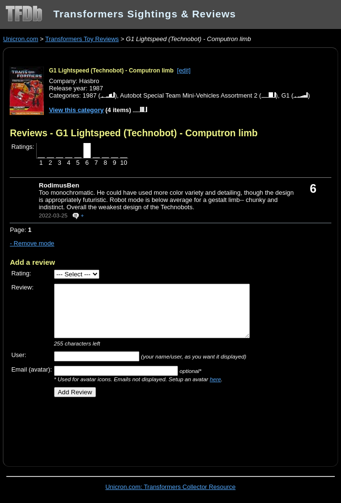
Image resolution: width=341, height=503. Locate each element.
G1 (285, 95)
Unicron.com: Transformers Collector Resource (171, 486)
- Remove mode (32, 243)
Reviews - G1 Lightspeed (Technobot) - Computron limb (134, 133)
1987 (89, 95)
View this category (76, 110)
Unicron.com (20, 39)
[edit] (184, 70)
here (215, 379)
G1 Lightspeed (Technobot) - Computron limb (111, 70)
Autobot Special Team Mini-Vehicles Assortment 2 (189, 95)
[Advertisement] (122, 428)
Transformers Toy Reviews (82, 39)
